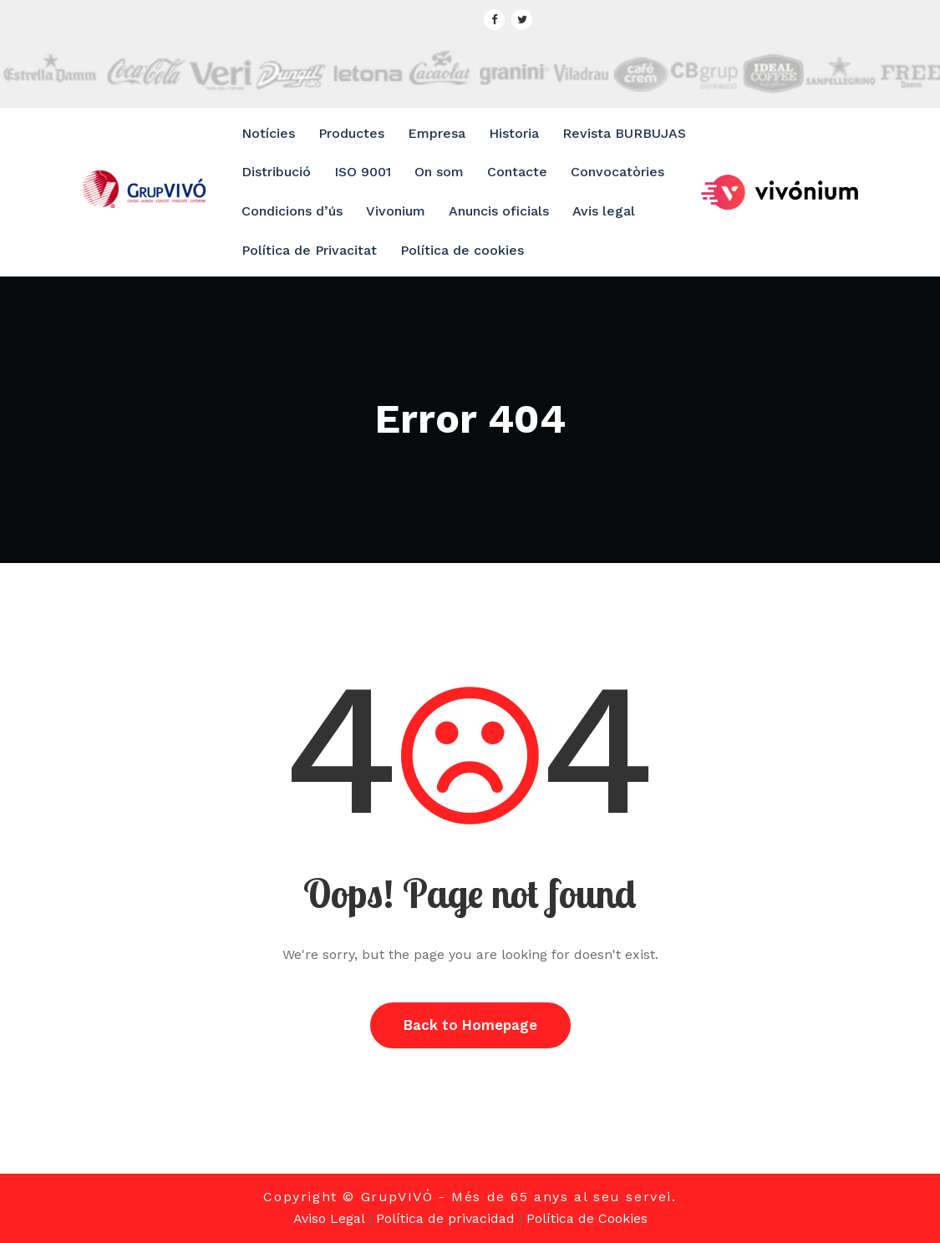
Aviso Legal (328, 1218)
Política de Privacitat (309, 250)
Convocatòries (617, 172)
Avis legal (603, 211)
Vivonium (395, 211)
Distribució (276, 172)
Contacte (517, 172)
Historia (514, 133)
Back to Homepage (470, 1025)
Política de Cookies (587, 1218)
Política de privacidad (445, 1218)
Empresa (436, 133)
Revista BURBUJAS (624, 133)
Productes (351, 133)
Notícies (268, 133)
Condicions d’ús (292, 211)
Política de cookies (462, 250)
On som (439, 172)
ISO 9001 (362, 172)
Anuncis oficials (499, 211)
